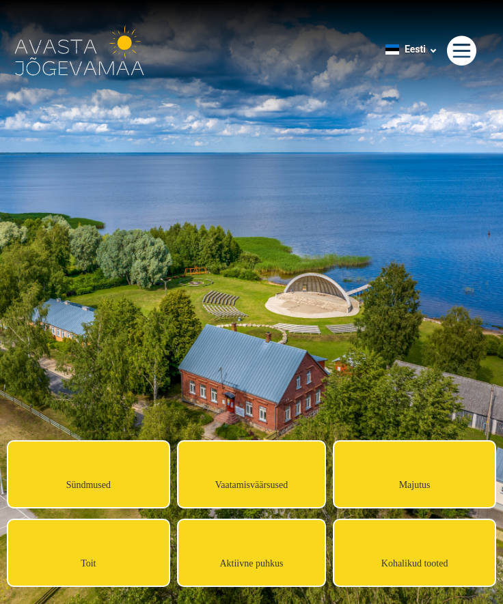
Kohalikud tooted (414, 563)
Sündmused (88, 485)
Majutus (415, 485)
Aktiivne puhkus (251, 563)
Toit (88, 563)
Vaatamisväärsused (251, 485)
